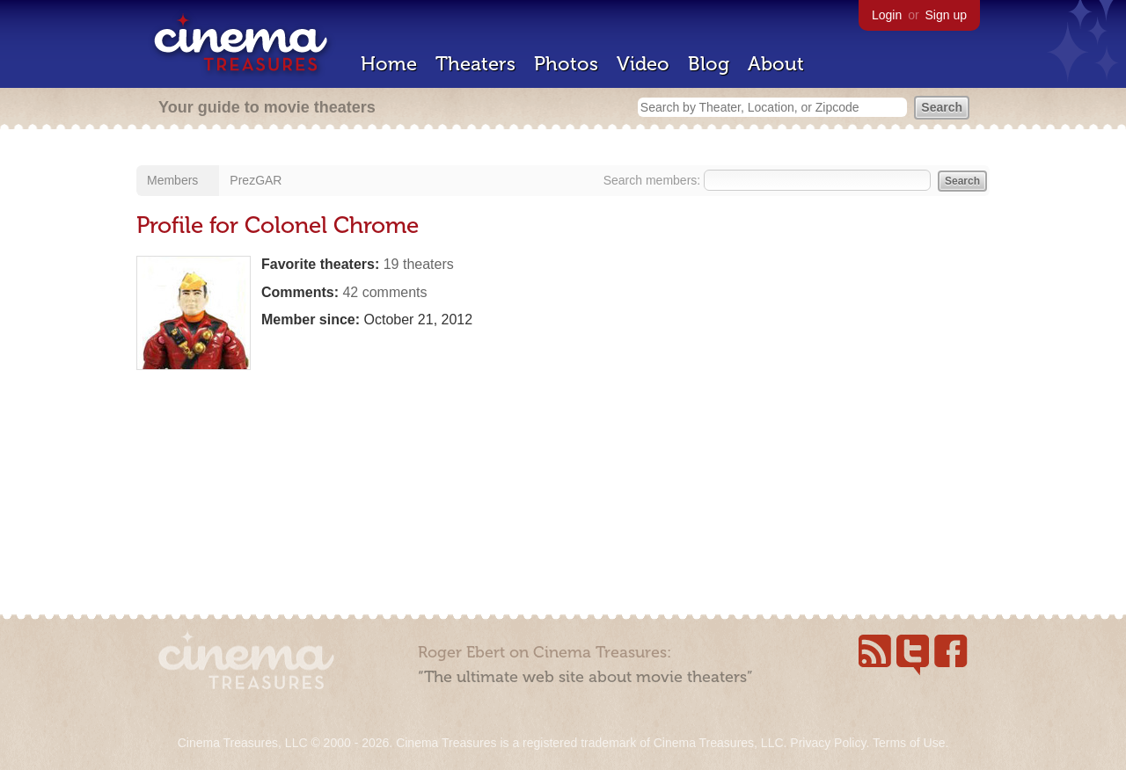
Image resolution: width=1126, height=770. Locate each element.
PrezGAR (256, 180)
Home (389, 64)
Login (887, 15)
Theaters (475, 64)
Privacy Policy (828, 743)
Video (643, 64)
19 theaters (419, 264)
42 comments (384, 292)
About (776, 64)
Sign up (946, 15)
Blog (708, 64)
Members (172, 180)
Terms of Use (909, 743)
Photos (566, 64)
